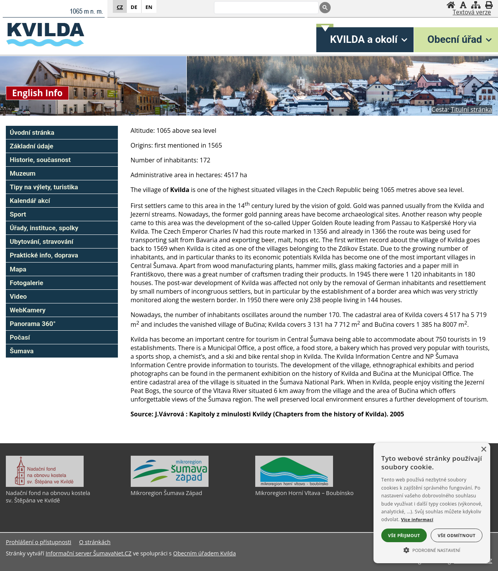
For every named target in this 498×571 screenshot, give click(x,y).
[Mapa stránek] (475, 5)
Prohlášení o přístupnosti (38, 542)
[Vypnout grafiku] (463, 5)
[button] (431, 549)
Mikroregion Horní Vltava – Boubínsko (304, 493)
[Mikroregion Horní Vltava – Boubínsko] (294, 485)
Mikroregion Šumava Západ (166, 493)
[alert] (432, 503)
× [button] (483, 450)
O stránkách (94, 542)
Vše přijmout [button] (404, 535)
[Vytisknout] (489, 5)
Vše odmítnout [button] (456, 535)
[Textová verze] (472, 12)
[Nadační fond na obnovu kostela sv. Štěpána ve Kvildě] (45, 485)
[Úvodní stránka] (451, 5)
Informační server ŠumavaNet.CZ (89, 553)
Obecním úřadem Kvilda (204, 553)
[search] (265, 8)
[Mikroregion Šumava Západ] (170, 485)
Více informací (417, 519)
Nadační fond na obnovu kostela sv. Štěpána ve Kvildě (48, 496)
